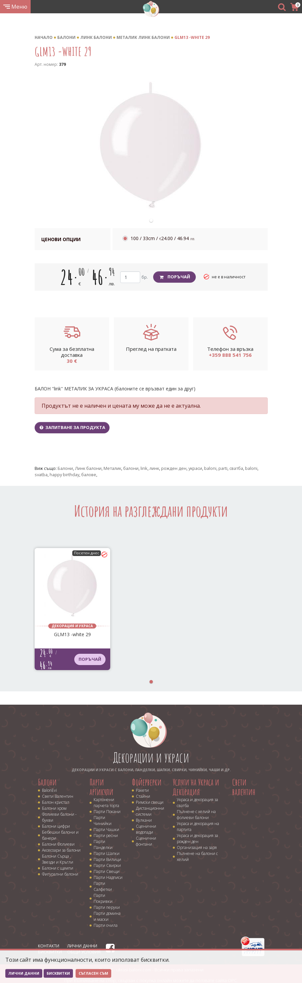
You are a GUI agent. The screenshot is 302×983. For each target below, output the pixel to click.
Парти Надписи (108, 877)
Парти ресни (106, 835)
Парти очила (106, 925)
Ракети (142, 790)
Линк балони (96, 37)
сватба (236, 468)
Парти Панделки (103, 844)
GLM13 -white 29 (192, 37)
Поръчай (174, 277)
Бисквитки (58, 973)
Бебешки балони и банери (60, 835)
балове (88, 475)
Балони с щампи (57, 868)
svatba (41, 475)
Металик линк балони (143, 37)
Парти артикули (101, 787)
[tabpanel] (151, 145)
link (144, 468)
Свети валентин (243, 787)
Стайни (143, 796)
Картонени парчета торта (106, 802)
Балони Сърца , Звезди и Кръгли (57, 859)
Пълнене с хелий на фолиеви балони (196, 814)
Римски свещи (149, 802)
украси (195, 468)
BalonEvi (49, 790)
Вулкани (144, 820)
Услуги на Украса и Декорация (196, 787)
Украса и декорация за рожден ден (197, 838)
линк (154, 468)
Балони (66, 37)
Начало (44, 37)
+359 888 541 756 (230, 354)
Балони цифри (56, 826)
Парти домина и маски (107, 916)
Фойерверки (146, 782)
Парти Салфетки (103, 886)
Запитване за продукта (72, 427)
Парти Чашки (106, 829)
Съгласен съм (93, 973)
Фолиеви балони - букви (59, 817)
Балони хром (54, 808)
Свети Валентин (57, 796)
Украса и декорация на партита (198, 826)
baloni (210, 468)
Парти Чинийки (103, 820)
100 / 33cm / (163, 238)
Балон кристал (55, 802)
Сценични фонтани (146, 841)
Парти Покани (107, 811)
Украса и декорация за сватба (197, 802)
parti (222, 468)
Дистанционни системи (150, 811)
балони (131, 468)
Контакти (48, 946)
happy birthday (64, 475)
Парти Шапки (107, 853)
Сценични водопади (146, 829)
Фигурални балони (60, 874)
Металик (112, 468)
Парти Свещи (107, 871)
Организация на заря (197, 847)
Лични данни (82, 946)
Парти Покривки (103, 898)
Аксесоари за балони (61, 850)
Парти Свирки (107, 865)
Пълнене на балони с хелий (197, 856)
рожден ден (173, 468)
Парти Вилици (107, 859)
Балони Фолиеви (58, 844)
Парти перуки (107, 907)
